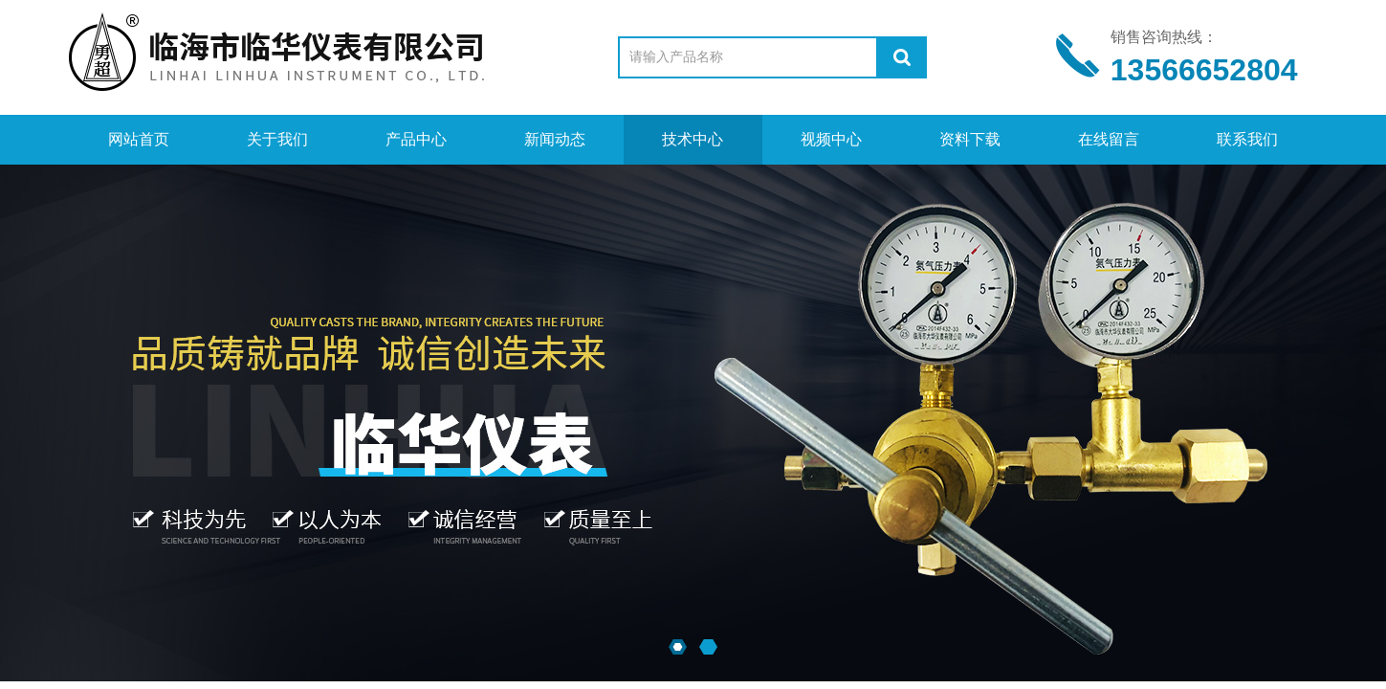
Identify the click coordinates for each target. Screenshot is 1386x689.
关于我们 (277, 139)
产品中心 (416, 139)
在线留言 (1108, 139)
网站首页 (138, 139)
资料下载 (970, 139)
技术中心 (692, 139)
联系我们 (1247, 139)
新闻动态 (554, 139)
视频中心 (831, 139)
